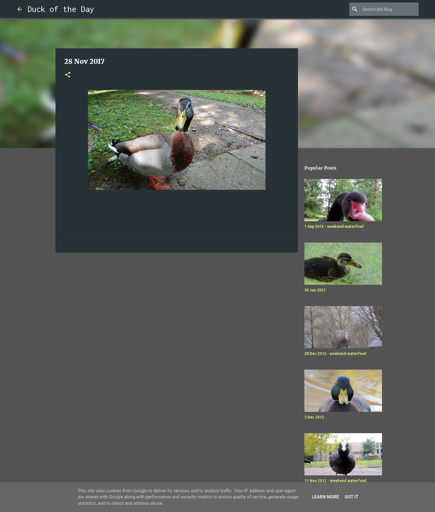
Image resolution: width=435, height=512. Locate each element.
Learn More (325, 497)
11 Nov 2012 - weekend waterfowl (335, 480)
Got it (351, 497)
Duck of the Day (60, 9)
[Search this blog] (389, 9)
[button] (67, 75)
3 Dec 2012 (314, 417)
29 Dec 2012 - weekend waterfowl (335, 353)
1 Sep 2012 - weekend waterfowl (334, 226)
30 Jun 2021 (315, 290)
